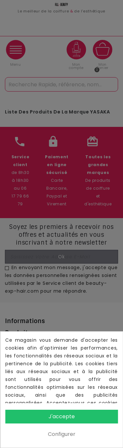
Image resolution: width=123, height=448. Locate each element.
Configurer (61, 434)
